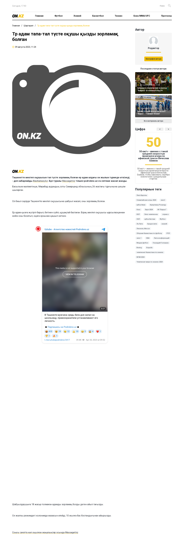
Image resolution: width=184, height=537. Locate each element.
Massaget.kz (68, 181)
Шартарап (28, 25)
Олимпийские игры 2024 (146, 200)
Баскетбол (98, 16)
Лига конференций (161, 238)
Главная (39, 16)
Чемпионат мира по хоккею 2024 (150, 262)
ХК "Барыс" (161, 210)
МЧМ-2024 (140, 257)
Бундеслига (152, 224)
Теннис (118, 16)
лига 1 (139, 238)
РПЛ (168, 233)
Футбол (58, 16)
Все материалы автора (153, 121)
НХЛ (138, 219)
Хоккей (77, 16)
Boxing (139, 248)
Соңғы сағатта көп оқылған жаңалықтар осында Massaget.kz (45, 532)
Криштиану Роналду (158, 205)
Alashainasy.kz (40, 181)
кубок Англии (149, 219)
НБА (147, 238)
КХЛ (138, 214)
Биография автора (153, 59)
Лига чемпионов (151, 214)
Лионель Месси (143, 229)
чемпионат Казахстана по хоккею (150, 252)
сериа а (165, 214)
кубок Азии (141, 205)
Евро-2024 (149, 210)
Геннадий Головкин (161, 243)
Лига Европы (142, 195)
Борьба (149, 248)
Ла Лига (140, 224)
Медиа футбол (142, 243)
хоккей (164, 224)
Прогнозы (166, 16)
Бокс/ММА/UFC (142, 16)
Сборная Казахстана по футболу (149, 233)
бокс (138, 210)
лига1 (163, 200)
